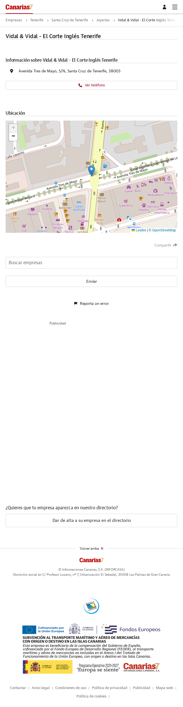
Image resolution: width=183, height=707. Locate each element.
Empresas (14, 20)
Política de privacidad (109, 688)
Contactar (18, 688)
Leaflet (139, 230)
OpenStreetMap (164, 230)
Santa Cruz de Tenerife (69, 20)
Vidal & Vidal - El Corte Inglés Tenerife (149, 20)
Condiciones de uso (70, 688)
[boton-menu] (174, 7)
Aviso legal (41, 688)
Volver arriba (91, 548)
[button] (91, 171)
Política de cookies (91, 696)
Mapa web (164, 688)
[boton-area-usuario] (165, 7)
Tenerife (36, 20)
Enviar (91, 282)
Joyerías (103, 20)
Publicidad (141, 688)
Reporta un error (91, 304)
